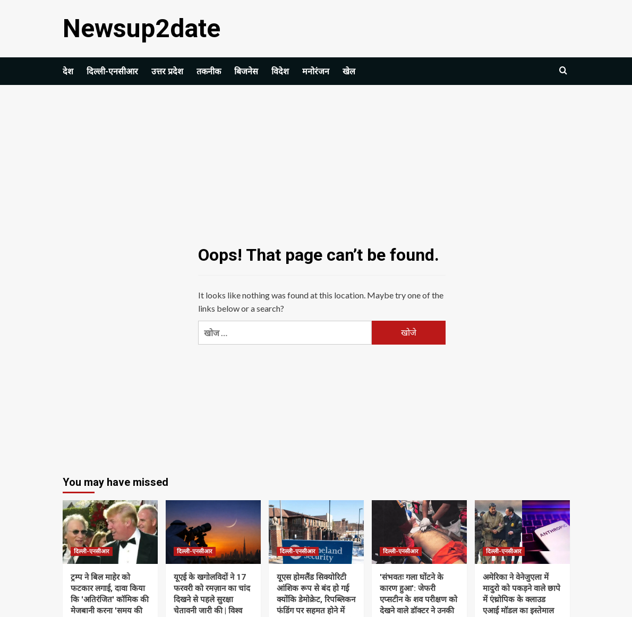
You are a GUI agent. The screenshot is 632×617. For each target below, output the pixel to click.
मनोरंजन (315, 71)
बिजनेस (246, 71)
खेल (349, 71)
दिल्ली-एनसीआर (112, 71)
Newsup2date (141, 28)
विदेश (280, 71)
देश (68, 71)
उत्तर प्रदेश (167, 71)
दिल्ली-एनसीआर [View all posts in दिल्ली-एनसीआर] (91, 551)
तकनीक (209, 71)
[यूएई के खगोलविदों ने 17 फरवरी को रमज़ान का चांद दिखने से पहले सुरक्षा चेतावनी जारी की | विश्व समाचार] (213, 531)
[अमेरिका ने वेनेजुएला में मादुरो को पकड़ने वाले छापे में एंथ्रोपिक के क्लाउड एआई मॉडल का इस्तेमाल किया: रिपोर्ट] (522, 531)
